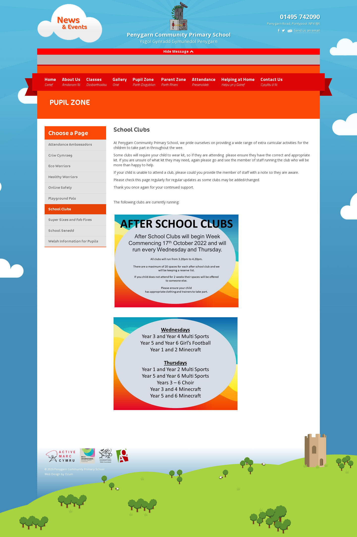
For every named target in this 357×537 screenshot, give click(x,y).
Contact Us (272, 81)
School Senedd (61, 230)
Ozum (69, 474)
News (68, 19)
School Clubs (59, 209)
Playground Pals (62, 198)
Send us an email (307, 30)
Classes (96, 81)
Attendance (203, 81)
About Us (71, 81)
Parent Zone (173, 81)
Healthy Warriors (63, 176)
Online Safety (60, 187)
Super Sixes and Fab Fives (70, 219)
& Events (74, 27)
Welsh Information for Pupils (73, 241)
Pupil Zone (144, 81)
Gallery (120, 81)
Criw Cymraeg (60, 155)
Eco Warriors (59, 166)
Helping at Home (238, 81)
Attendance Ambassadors (70, 144)
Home (50, 81)
